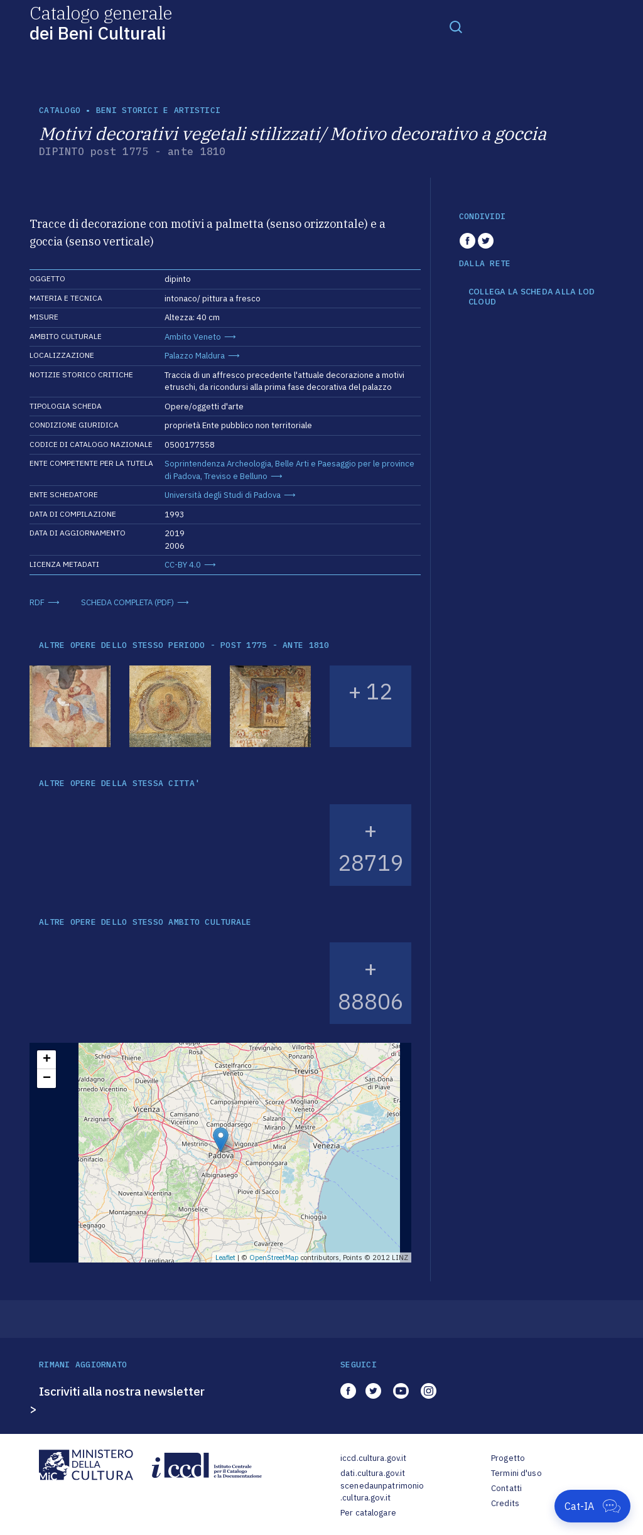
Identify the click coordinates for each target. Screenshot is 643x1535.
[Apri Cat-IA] (592, 1506)
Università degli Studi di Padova (223, 495)
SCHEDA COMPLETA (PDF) (127, 602)
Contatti (506, 1488)
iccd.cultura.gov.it (373, 1458)
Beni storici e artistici (158, 110)
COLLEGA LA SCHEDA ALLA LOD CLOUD (531, 296)
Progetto (508, 1458)
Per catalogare (368, 1512)
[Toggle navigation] (456, 26)
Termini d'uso (516, 1473)
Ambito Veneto (193, 336)
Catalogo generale (101, 22)
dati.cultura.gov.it (372, 1473)
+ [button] (47, 1059)
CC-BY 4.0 (183, 564)
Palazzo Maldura (195, 355)
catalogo (59, 110)
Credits (505, 1503)
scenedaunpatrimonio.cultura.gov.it (382, 1492)
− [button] (47, 1078)
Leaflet (225, 1257)
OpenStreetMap (274, 1257)
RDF (37, 602)
